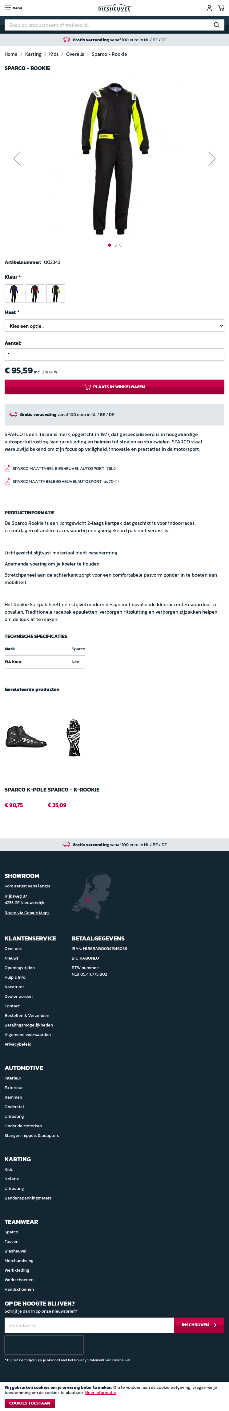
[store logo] (114, 8)
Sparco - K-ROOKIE (73, 790)
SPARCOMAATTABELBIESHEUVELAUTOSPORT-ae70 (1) (66, 481)
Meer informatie (100, 1392)
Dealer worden (19, 996)
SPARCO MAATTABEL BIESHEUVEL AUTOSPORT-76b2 (64, 468)
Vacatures (15, 987)
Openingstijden (20, 968)
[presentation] (44, 1345)
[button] (17, 158)
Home (12, 54)
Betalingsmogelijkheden (29, 1025)
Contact (12, 1006)
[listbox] (114, 294)
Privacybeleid (18, 1044)
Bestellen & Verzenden (27, 1015)
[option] (14, 293)
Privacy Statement (89, 1360)
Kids (54, 54)
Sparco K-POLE (25, 790)
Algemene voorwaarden (28, 1034)
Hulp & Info (15, 977)
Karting (34, 54)
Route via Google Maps (27, 913)
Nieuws (11, 958)
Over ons (13, 948)
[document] (114, 1398)
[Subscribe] (199, 1325)
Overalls (75, 54)
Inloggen (209, 8)
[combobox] (114, 25)
